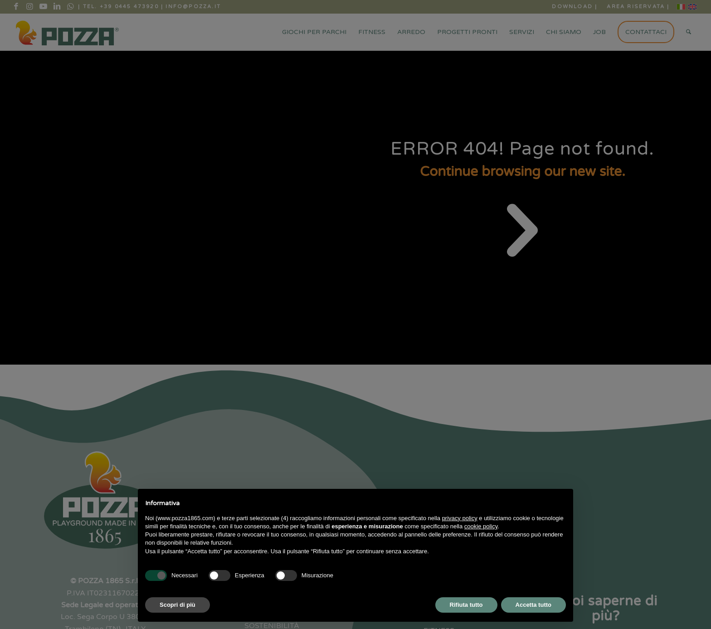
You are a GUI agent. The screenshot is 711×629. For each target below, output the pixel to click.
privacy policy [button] (459, 518)
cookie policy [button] (480, 526)
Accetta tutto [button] (533, 604)
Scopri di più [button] (177, 604)
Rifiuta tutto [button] (466, 604)
